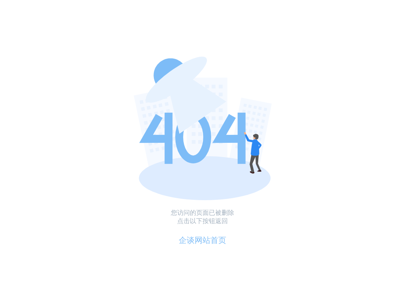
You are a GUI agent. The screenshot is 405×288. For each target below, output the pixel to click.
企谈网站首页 (202, 240)
